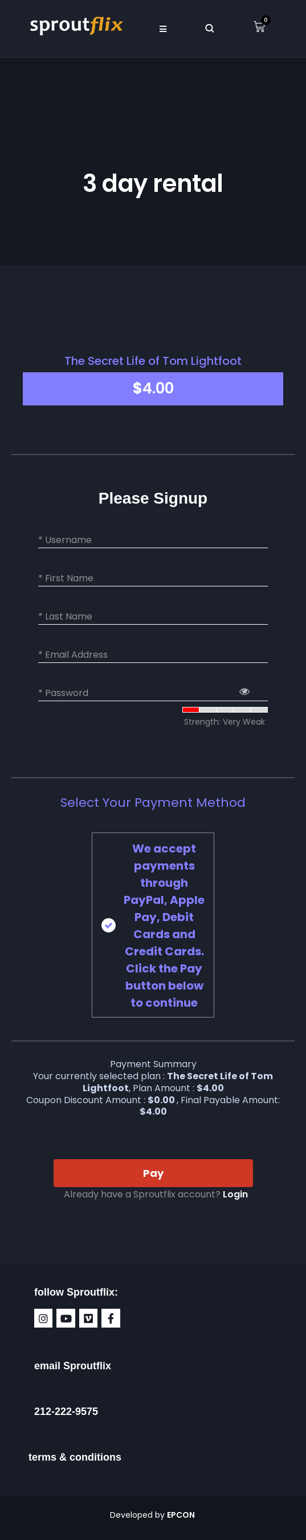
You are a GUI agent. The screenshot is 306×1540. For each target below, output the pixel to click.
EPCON (182, 1515)
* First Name (65, 578)
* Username (65, 540)
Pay (153, 1173)
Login (235, 1194)
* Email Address (73, 655)
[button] (163, 28)
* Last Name (65, 616)
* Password (63, 693)
